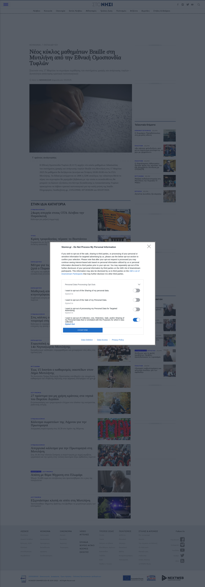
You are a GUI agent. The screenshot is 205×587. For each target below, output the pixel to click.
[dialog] (102, 293)
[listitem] (102, 284)
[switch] (136, 290)
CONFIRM (83, 330)
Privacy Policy (118, 340)
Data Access (102, 340)
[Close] (149, 247)
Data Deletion (87, 340)
